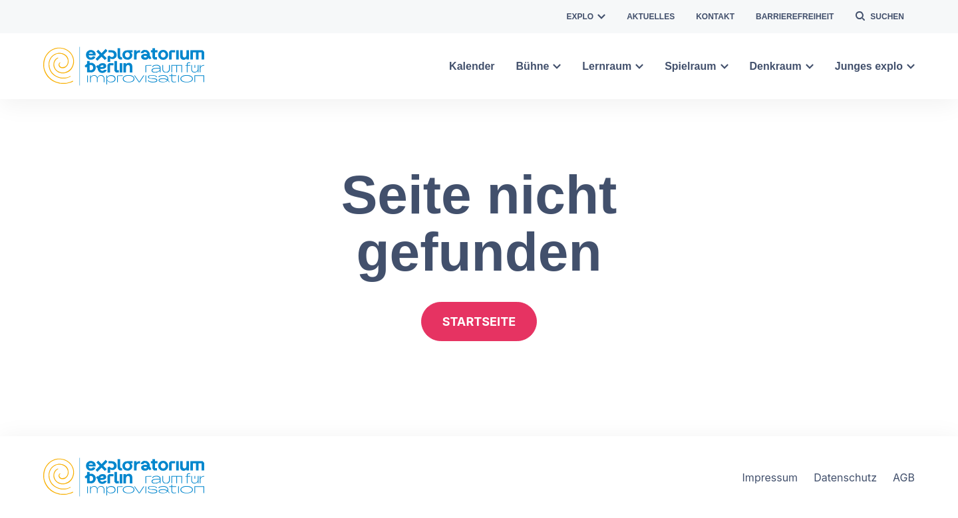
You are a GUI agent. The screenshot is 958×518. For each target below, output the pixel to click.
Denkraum (782, 66)
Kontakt (715, 16)
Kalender (471, 66)
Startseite (479, 321)
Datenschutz (845, 477)
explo (586, 16)
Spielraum (696, 66)
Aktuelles (651, 16)
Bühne (538, 66)
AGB (904, 477)
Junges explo (875, 66)
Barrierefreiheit (795, 16)
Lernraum (612, 66)
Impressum (770, 477)
